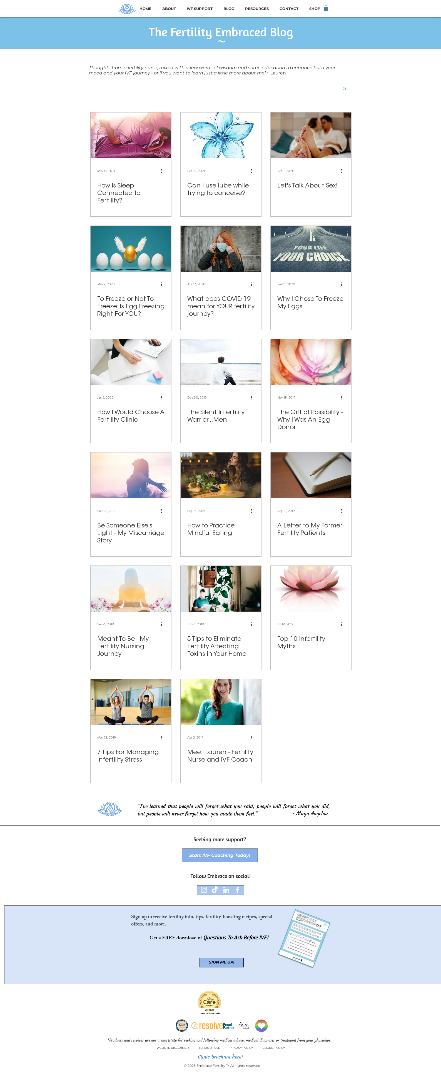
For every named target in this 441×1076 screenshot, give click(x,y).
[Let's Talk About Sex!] (311, 135)
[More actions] (163, 170)
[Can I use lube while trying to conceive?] (221, 135)
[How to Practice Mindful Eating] (221, 475)
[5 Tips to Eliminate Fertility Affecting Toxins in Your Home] (221, 589)
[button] (326, 8)
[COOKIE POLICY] (273, 1048)
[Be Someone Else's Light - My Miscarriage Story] (131, 475)
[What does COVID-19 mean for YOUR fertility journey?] (221, 249)
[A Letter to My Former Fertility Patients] (311, 475)
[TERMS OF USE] (209, 1048)
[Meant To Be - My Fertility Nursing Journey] (131, 589)
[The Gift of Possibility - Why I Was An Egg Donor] (311, 362)
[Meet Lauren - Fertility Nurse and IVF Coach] (221, 702)
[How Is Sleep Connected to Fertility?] (131, 135)
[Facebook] (237, 890)
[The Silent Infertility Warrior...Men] (221, 362)
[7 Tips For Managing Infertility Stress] (131, 702)
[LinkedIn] (226, 890)
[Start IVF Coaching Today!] (220, 855)
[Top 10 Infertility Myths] (311, 589)
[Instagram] (204, 890)
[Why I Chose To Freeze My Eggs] (311, 249)
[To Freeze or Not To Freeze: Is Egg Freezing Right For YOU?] (131, 249)
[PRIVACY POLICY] (241, 1048)
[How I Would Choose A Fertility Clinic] (131, 362)
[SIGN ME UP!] (222, 962)
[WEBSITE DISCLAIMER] (173, 1048)
